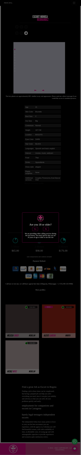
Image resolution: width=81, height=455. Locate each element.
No (46, 229)
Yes (35, 229)
